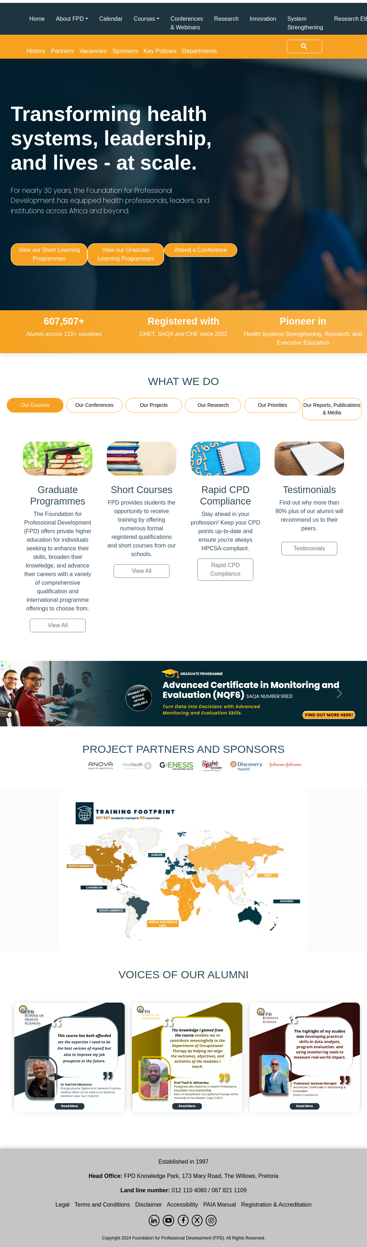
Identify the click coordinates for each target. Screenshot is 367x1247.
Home (37, 19)
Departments (199, 51)
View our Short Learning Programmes (49, 254)
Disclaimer (148, 1205)
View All (58, 625)
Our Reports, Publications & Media (332, 408)
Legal (63, 1205)
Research (226, 19)
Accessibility (182, 1205)
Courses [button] (144, 19)
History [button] (36, 51)
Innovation (263, 19)
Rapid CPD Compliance (225, 569)
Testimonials (309, 548)
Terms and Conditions (102, 1205)
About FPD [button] (70, 19)
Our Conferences (94, 405)
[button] (27, 693)
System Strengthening (305, 23)
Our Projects (154, 405)
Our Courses (35, 405)
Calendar (111, 19)
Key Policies (160, 51)
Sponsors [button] (125, 51)
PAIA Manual (219, 1205)
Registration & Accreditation (276, 1205)
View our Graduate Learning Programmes (125, 254)
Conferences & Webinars (187, 23)
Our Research (213, 405)
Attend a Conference (201, 250)
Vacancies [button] (93, 51)
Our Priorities (272, 405)
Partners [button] (62, 51)
